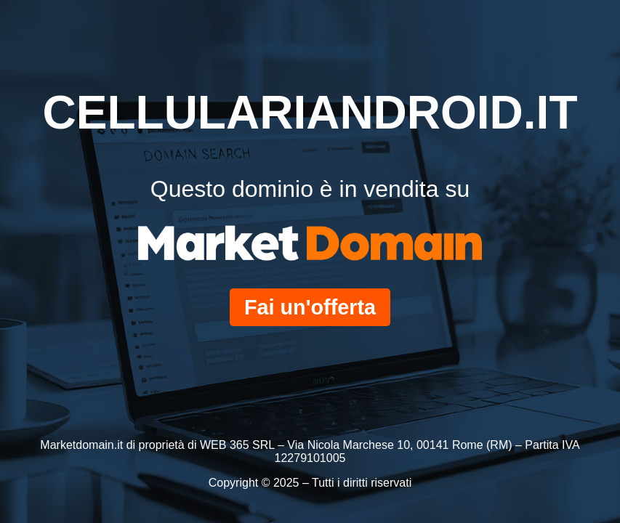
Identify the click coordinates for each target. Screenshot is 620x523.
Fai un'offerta (310, 307)
